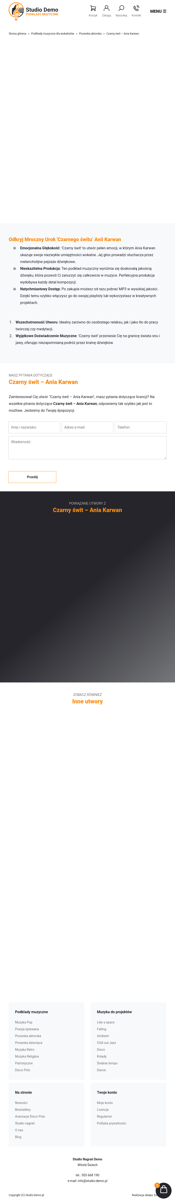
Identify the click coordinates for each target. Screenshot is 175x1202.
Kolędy (101, 1056)
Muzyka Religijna (27, 1056)
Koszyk (93, 11)
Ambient (103, 1036)
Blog (18, 1137)
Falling (101, 1029)
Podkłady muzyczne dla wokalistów (52, 33)
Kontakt (136, 11)
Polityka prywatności (111, 1123)
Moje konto (105, 1103)
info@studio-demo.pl (93, 1181)
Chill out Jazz (106, 1043)
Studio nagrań (25, 1123)
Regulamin (104, 1116)
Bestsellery (23, 1109)
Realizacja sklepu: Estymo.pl (149, 1195)
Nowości (21, 1103)
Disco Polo (22, 1070)
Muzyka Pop (23, 1022)
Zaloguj (106, 11)
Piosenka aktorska (90, 33)
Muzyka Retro (24, 1049)
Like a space (105, 1022)
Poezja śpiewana (27, 1029)
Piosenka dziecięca (28, 1043)
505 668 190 (90, 1175)
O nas (19, 1130)
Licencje (103, 1109)
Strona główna (17, 33)
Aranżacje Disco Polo (30, 1116)
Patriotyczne (24, 1063)
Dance (101, 1070)
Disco (101, 1049)
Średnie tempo (107, 1063)
